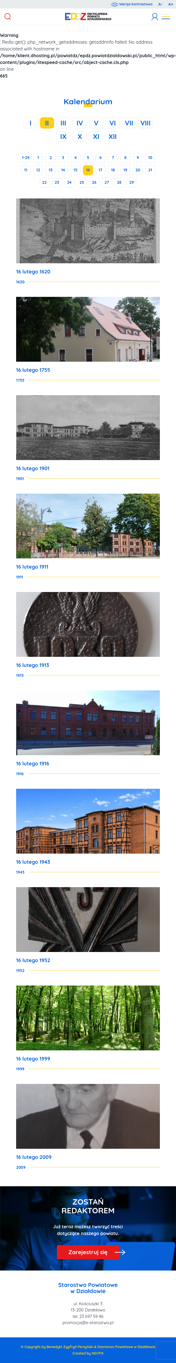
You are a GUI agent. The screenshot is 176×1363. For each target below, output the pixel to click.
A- (160, 4)
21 (150, 170)
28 (119, 182)
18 (113, 170)
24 (69, 182)
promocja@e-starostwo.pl (88, 1322)
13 (51, 170)
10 (150, 157)
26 (94, 182)
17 (100, 170)
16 (88, 170)
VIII (145, 123)
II (47, 123)
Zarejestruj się (88, 1252)
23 (57, 182)
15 (76, 170)
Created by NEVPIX (88, 1353)
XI (96, 136)
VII (129, 123)
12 (38, 170)
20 (138, 170)
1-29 (26, 157)
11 (25, 170)
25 (82, 182)
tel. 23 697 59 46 (88, 1316)
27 (106, 182)
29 (131, 182)
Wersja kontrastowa (131, 4)
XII (113, 136)
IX (63, 136)
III (63, 123)
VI (113, 123)
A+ (170, 4)
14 (63, 170)
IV (80, 123)
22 (44, 182)
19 (125, 170)
